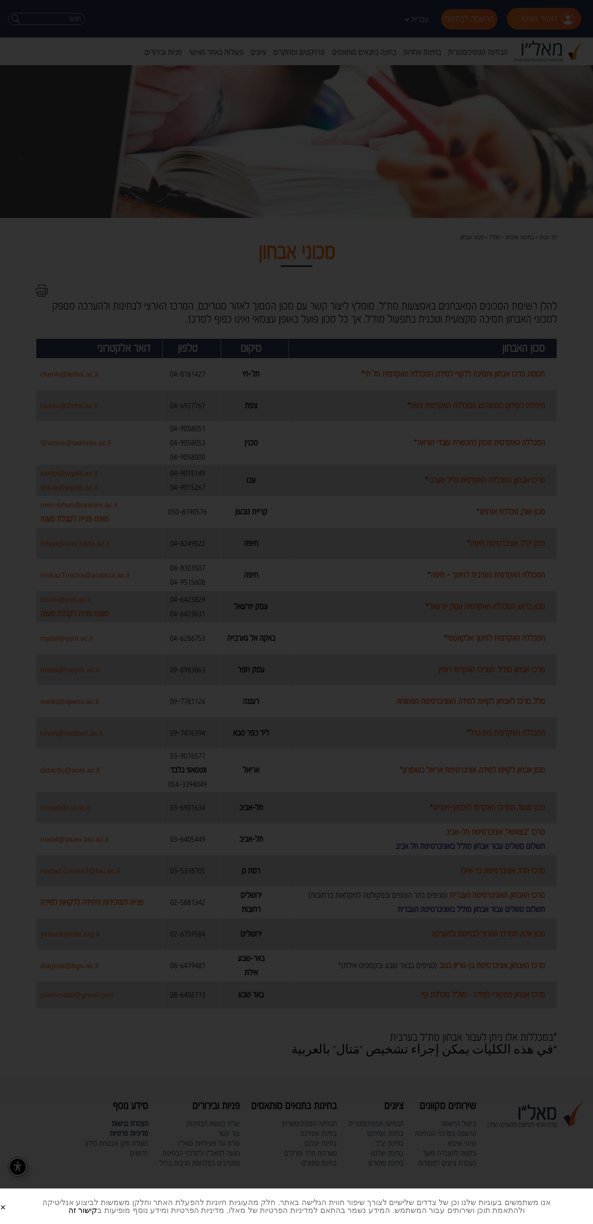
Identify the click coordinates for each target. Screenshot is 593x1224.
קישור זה (83, 1210)
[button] (12, 1200)
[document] (296, 612)
